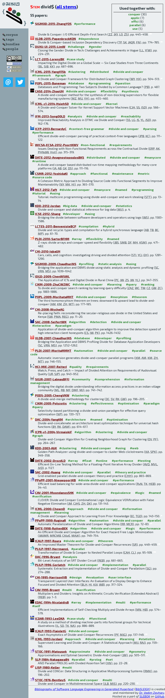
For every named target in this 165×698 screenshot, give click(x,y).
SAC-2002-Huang (47, 472)
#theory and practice (130, 472)
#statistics (124, 206)
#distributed (99, 71)
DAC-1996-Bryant (47, 557)
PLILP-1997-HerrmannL (52, 549)
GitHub (159, 696)
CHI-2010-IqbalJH (47, 251)
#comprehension (107, 379)
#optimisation (128, 403)
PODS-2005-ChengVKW (52, 395)
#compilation (88, 226)
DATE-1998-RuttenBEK (51, 528)
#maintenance (122, 173)
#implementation (115, 565)
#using (55, 193)
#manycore (152, 157)
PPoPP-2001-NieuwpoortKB (55, 480)
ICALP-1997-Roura (48, 541)
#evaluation (95, 577)
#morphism (118, 297)
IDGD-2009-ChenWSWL (52, 276)
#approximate (79, 651)
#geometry (137, 651)
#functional (99, 173)
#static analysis (110, 264)
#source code (42, 177)
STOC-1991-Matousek (51, 651)
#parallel (138, 350)
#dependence (88, 38)
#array (77, 239)
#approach (78, 173)
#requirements (120, 145)
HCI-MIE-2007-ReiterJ (51, 366)
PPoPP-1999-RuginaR (50, 520)
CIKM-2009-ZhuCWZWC (52, 284)
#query (131, 284)
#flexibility (109, 91)
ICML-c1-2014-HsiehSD (52, 103)
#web (134, 448)
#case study (75, 59)
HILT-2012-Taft (46, 189)
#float (86, 460)
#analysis (75, 116)
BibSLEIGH (142, 689)
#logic (139, 492)
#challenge (76, 46)
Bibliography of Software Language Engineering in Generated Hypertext (84, 689)
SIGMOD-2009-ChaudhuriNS (55, 264)
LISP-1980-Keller (47, 667)
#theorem (139, 297)
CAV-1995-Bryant (47, 590)
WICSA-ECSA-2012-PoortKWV (56, 145)
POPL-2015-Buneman (50, 83)
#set (109, 659)
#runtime (39, 161)
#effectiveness (102, 403)
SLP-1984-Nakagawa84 (52, 659)
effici (135, 21)
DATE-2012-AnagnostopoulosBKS (59, 157)
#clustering (76, 71)
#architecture (75, 419)
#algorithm (77, 322)
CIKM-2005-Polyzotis (51, 403)
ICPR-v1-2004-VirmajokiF (53, 432)
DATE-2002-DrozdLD (50, 460)
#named (121, 189)
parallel (135, 25)
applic (135, 18)
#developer (71, 214)
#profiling (86, 264)
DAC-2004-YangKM (49, 419)
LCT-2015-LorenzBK (49, 59)
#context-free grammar (86, 129)
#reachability (131, 116)
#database (76, 83)
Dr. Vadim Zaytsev (151, 692)
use (135, 28)
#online (101, 460)
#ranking (147, 284)
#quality (75, 366)
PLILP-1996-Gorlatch (50, 565)
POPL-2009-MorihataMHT (54, 297)
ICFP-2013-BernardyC (50, 129)
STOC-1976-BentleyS (50, 680)
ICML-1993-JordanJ (49, 639)
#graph (60, 75)
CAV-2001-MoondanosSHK (54, 492)
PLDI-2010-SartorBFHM (52, 239)
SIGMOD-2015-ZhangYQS (53, 23)
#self (36, 606)
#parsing (149, 129)
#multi (67, 590)
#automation (83, 350)
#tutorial (38, 193)
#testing (144, 460)
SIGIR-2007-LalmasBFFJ (52, 379)
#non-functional (93, 145)
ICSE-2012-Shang (47, 214)
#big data (70, 206)
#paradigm (63, 325)
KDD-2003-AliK (46, 448)
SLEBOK (144, 696)
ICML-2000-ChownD (50, 509)
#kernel (111, 103)
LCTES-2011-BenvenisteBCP (55, 226)
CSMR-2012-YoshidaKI (51, 173)
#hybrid (108, 226)
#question (122, 83)
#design (75, 577)
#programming (99, 83)
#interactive (41, 325)
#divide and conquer (128, 71)
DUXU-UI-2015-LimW (50, 46)
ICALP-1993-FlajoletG (50, 631)
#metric (143, 173)
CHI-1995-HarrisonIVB (51, 577)
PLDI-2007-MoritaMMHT (53, 350)
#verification (42, 496)
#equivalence (121, 492)
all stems (66, 6)
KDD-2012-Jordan (47, 206)
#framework (41, 75)
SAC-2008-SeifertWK (50, 322)
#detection (98, 322)
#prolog (95, 659)
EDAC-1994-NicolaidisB (52, 602)
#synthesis (130, 91)
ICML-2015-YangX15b (50, 71)
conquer (134, 14)
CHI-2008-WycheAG (49, 309)
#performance (84, 23)
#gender (95, 46)
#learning (114, 284)
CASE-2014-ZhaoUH (49, 91)
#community (81, 379)
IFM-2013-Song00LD (50, 116)
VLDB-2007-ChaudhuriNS (53, 338)
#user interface (119, 577)
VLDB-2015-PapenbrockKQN (55, 38)
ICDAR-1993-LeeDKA (49, 618)
